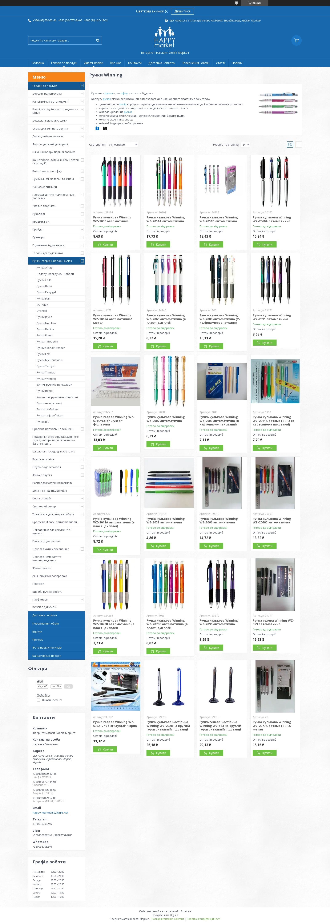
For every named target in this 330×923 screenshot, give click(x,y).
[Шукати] (97, 40)
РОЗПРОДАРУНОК (44, 607)
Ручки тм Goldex (48, 409)
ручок (107, 99)
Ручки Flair (44, 298)
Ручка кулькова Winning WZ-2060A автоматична (272, 219)
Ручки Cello (44, 280)
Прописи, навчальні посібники (52, 429)
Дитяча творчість (44, 206)
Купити (108, 244)
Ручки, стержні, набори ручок (52, 261)
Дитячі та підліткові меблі (49, 490)
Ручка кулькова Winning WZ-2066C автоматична (272, 520)
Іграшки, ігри (40, 221)
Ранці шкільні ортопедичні (50, 101)
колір (123, 104)
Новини (237, 63)
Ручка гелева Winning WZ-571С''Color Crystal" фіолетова (113, 420)
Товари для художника (47, 253)
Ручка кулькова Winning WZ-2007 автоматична (165, 419)
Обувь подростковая (46, 467)
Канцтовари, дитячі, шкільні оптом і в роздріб (55, 161)
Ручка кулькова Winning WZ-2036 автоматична (112, 219)
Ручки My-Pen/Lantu (50, 360)
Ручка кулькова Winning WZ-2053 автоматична (165, 520)
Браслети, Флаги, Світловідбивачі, (55, 522)
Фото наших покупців (47, 647)
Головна (38, 63)
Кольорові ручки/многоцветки (57, 397)
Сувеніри (38, 237)
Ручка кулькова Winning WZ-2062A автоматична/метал (112, 319)
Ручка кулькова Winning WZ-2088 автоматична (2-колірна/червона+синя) (220, 319)
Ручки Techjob (46, 366)
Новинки (38, 584)
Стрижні (42, 311)
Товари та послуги (64, 63)
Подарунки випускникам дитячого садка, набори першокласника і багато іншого (55, 440)
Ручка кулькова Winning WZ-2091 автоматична (272, 317)
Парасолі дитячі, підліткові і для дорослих (53, 196)
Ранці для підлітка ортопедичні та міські (55, 111)
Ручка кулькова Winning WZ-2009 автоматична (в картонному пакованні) (219, 420)
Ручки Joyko (44, 317)
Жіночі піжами (41, 568)
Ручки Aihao (45, 267)
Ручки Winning (46, 378)
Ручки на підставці (49, 403)
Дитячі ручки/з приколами (54, 385)
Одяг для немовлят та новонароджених (46, 558)
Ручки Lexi (43, 354)
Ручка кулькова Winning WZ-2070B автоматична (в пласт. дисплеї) (113, 624)
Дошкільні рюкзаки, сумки (49, 120)
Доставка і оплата (161, 63)
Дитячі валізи (93, 63)
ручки (128, 112)
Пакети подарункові (46, 541)
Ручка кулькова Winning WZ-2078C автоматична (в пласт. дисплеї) (167, 624)
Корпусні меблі (42, 498)
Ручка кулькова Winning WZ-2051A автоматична (165, 219)
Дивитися (182, 11)
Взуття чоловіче (43, 459)
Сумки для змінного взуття (50, 128)
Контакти (135, 63)
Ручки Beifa (44, 286)
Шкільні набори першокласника (54, 152)
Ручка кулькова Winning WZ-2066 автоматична (219, 520)
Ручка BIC (43, 422)
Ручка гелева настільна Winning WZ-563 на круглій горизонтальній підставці (220, 725)
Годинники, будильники (48, 245)
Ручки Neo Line (46, 323)
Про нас (115, 63)
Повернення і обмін (195, 63)
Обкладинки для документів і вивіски (52, 531)
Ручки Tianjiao (46, 372)
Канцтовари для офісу (47, 171)
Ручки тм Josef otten (50, 415)
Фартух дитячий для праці (50, 144)
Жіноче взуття (42, 475)
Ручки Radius (45, 329)
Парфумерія (40, 599)
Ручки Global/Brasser (51, 348)
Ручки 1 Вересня (48, 341)
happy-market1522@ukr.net (50, 812)
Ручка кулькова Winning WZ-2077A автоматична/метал (272, 725)
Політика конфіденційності (203, 919)
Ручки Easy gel (46, 292)
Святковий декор (44, 506)
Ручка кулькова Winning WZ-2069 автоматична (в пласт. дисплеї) (166, 319)
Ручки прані (45, 391)
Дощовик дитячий (44, 187)
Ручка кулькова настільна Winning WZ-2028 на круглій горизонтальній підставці (168, 725)
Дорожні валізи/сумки (47, 93)
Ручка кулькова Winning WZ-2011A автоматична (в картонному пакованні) (273, 420)
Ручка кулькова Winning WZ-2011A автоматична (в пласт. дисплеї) (114, 522)
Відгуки (37, 631)
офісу (124, 93)
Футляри (42, 304)
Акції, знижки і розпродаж (49, 576)
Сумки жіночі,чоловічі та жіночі (53, 179)
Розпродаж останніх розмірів (52, 483)
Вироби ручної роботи (47, 592)
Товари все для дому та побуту (53, 514)
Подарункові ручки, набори (55, 274)
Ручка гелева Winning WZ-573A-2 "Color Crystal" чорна (115, 724)
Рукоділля (38, 214)
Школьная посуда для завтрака (53, 451)
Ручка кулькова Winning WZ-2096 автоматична (219, 622)
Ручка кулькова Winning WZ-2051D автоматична (219, 219)
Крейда (37, 229)
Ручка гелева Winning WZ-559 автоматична (273, 622)
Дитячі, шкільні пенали (47, 136)
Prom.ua (186, 911)
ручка (109, 93)
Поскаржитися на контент (168, 919)
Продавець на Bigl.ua (165, 915)
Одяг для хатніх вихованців (50, 549)
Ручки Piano (45, 335)
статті (220, 63)
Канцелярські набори (46, 656)
